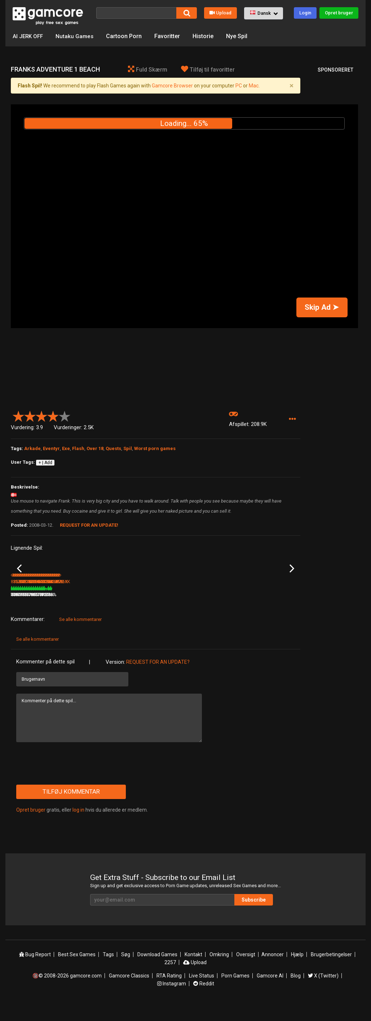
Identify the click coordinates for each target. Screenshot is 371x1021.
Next (291, 577)
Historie (205, 36)
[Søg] (136, 13)
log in (78, 827)
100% (145, 611)
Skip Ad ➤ (322, 307)
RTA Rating (169, 992)
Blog (296, 992)
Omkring (219, 971)
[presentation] (71, 780)
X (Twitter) (323, 992)
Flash (78, 448)
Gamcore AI (270, 992)
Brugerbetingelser (331, 971)
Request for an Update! (89, 525)
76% (50, 611)
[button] (263, 13)
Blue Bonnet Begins (225, 601)
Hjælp (297, 971)
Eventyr (51, 448)
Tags (108, 971)
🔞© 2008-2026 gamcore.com (67, 992)
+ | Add (45, 462)
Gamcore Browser (172, 86)
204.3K (167, 611)
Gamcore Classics (129, 992)
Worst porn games (155, 448)
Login (305, 12)
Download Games (157, 971)
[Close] (291, 85)
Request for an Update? (158, 679)
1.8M (117, 611)
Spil (127, 448)
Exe (66, 448)
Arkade (32, 448)
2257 (170, 979)
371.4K (216, 611)
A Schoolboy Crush (78, 601)
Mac (254, 86)
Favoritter (169, 36)
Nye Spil (239, 36)
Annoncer (272, 971)
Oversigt (245, 971)
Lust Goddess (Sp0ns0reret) (122, 602)
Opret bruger (339, 12)
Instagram (171, 1000)
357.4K (70, 611)
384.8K (264, 611)
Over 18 (95, 448)
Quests (113, 448)
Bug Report (35, 971)
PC (238, 86)
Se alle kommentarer (80, 636)
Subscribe (254, 917)
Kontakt (193, 971)
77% (99, 611)
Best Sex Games (77, 971)
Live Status (201, 992)
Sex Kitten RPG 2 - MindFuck (271, 602)
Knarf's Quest (170, 601)
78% (196, 611)
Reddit (203, 1000)
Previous (19, 577)
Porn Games (235, 992)
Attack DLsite (24, 601)
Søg (125, 971)
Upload (220, 12)
